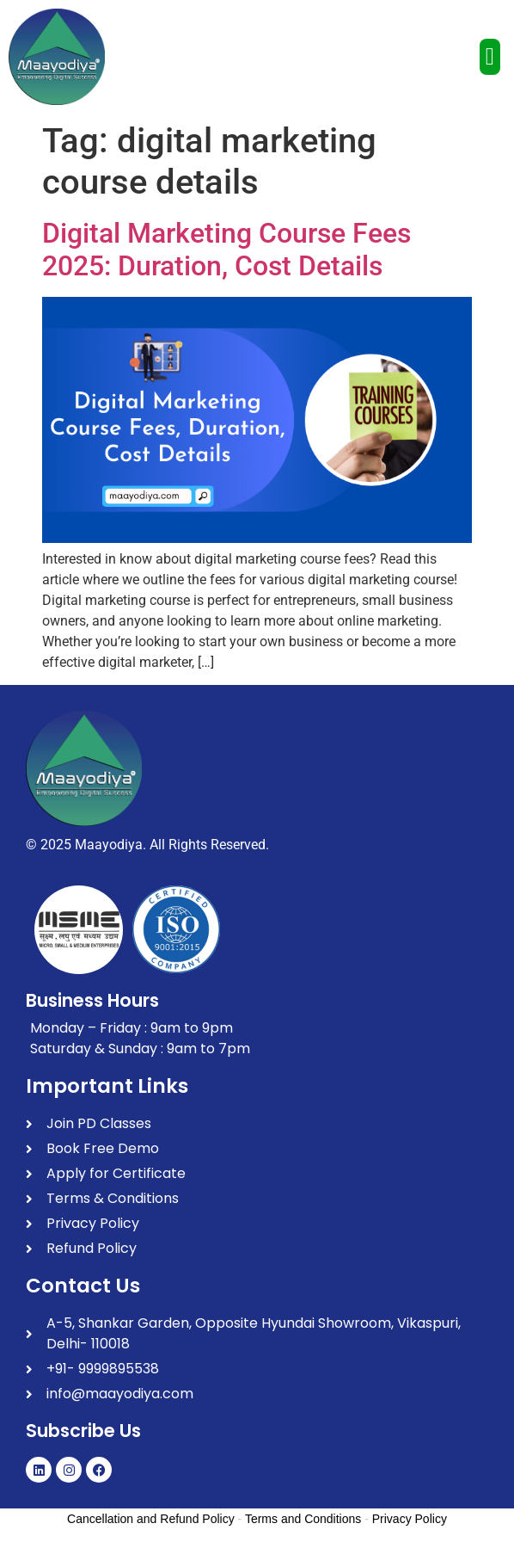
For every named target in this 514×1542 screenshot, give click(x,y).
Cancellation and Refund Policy (151, 1519)
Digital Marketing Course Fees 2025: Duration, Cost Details (226, 249)
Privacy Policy (409, 1519)
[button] (490, 57)
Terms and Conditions (303, 1519)
